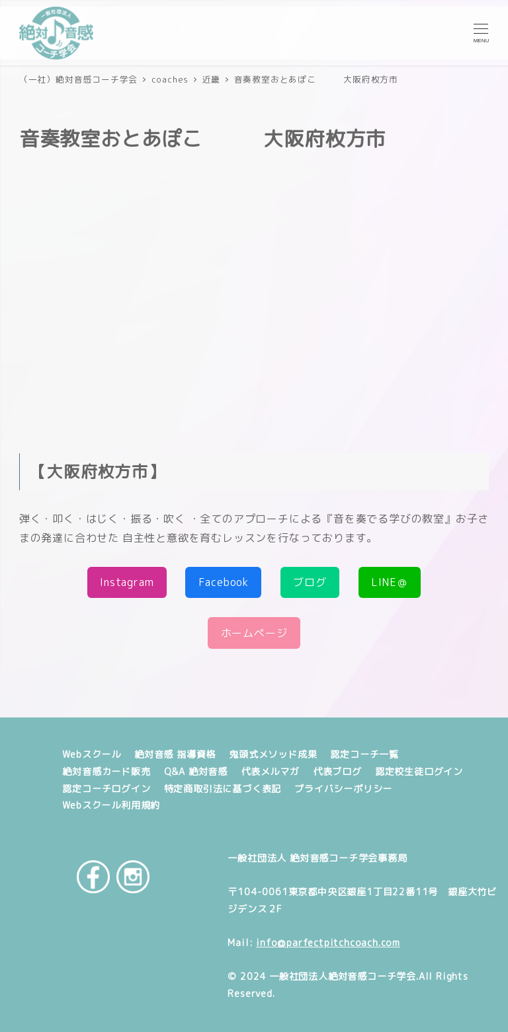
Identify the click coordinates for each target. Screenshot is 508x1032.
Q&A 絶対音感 (196, 771)
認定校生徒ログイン (419, 771)
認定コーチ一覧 (364, 754)
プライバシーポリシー (343, 788)
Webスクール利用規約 (111, 805)
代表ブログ (337, 771)
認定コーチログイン (106, 788)
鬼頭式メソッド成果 (273, 754)
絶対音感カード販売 (106, 771)
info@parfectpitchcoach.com (328, 942)
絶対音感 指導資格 (175, 754)
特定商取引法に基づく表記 (223, 788)
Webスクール (91, 754)
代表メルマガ (270, 771)
